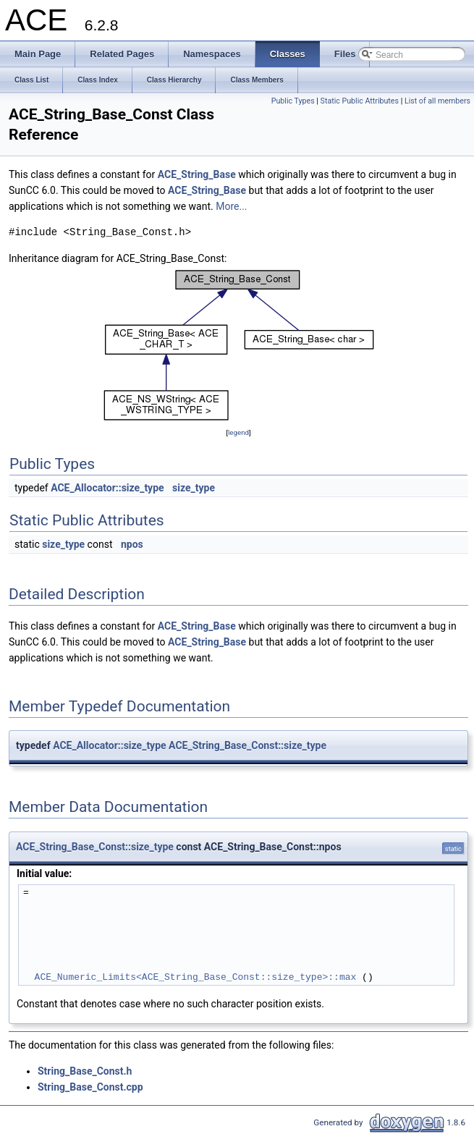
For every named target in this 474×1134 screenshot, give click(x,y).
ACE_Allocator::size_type (107, 488)
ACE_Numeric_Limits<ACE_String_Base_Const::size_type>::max (196, 976)
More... (231, 206)
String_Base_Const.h (85, 1071)
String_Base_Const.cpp (90, 1087)
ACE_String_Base (197, 174)
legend (238, 432)
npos (132, 544)
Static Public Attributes (360, 101)
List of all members (437, 101)
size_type (193, 488)
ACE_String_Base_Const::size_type (247, 745)
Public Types (293, 101)
